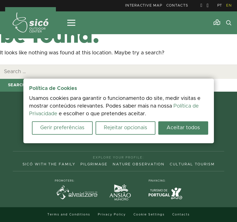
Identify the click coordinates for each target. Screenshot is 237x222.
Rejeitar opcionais (125, 128)
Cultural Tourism (192, 164)
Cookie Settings (149, 214)
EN (229, 5)
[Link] (217, 22)
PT (219, 5)
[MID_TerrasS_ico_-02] (30, 23)
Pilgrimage (94, 164)
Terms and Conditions (68, 214)
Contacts (177, 5)
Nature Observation (139, 164)
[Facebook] (201, 5)
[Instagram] (208, 5)
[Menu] (71, 23)
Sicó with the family (49, 164)
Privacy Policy (112, 214)
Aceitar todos (183, 128)
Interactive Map (143, 5)
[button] (228, 23)
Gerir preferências (62, 128)
